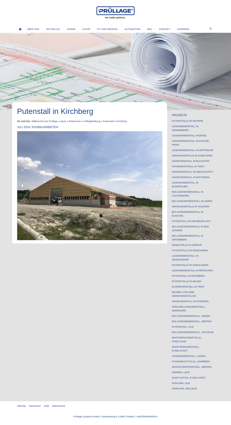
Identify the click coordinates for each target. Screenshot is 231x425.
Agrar (63, 121)
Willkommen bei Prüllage (44, 121)
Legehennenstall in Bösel (189, 135)
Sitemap (21, 405)
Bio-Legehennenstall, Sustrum (192, 332)
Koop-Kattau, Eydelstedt (189, 377)
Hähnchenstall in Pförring (190, 301)
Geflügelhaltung (92, 121)
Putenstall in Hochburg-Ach (191, 221)
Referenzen (75, 121)
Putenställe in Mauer (186, 281)
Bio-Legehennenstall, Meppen (192, 321)
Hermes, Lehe (181, 372)
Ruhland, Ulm (181, 383)
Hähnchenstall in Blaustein (190, 161)
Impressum (35, 405)
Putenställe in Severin (187, 120)
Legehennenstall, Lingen (189, 356)
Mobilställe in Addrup (187, 245)
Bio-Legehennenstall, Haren (191, 316)
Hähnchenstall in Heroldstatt (192, 171)
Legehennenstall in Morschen (192, 270)
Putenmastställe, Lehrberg (191, 361)
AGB (46, 405)
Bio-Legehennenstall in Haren (192, 201)
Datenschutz (58, 405)
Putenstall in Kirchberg (115, 121)
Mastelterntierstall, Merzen (192, 366)
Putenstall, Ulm (183, 326)
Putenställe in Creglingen (190, 265)
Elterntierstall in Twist (188, 286)
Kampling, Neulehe (184, 388)
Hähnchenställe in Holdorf (191, 206)
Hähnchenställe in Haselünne (192, 155)
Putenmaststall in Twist (188, 166)
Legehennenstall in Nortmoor (192, 150)
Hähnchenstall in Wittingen (191, 177)
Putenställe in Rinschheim (190, 250)
